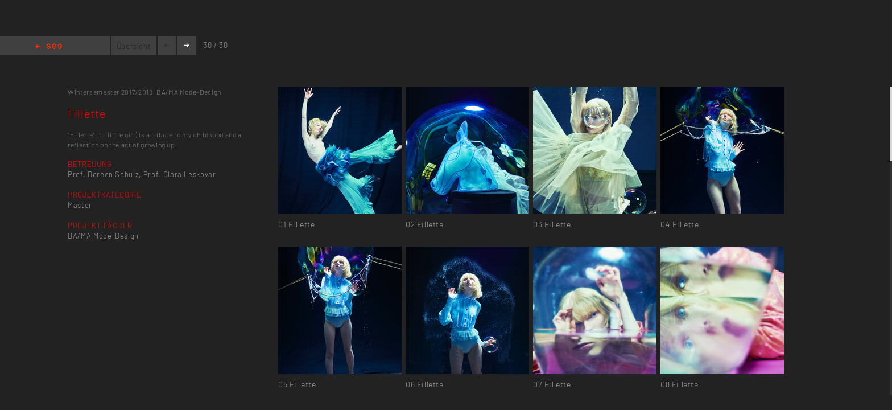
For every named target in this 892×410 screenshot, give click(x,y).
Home (48, 47)
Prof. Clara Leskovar (179, 174)
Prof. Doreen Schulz (103, 174)
